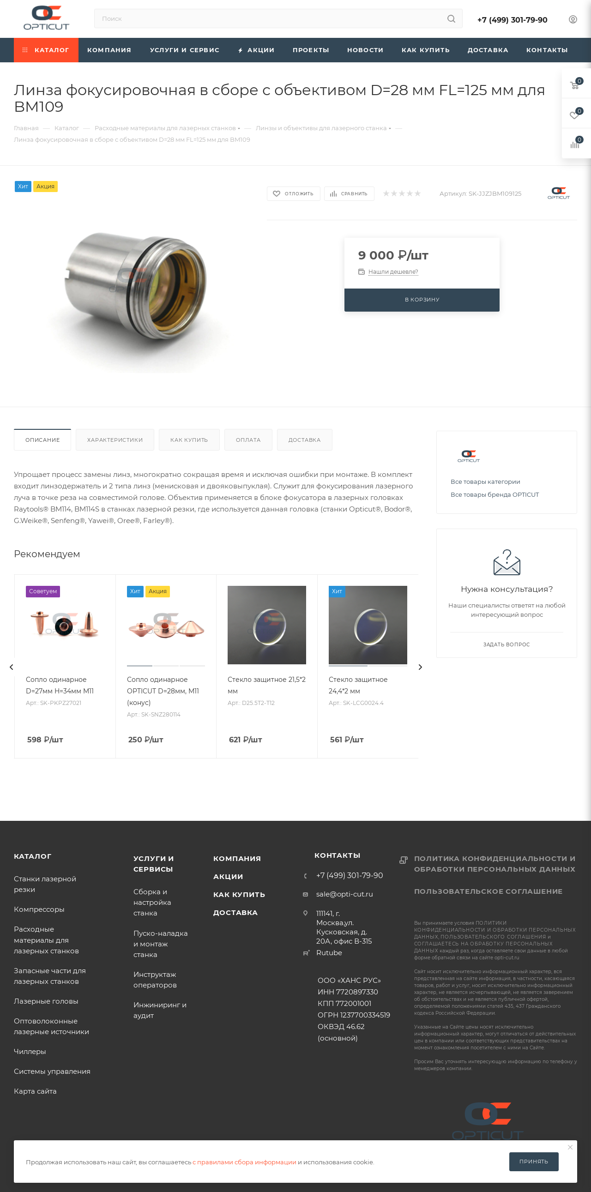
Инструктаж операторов (155, 979)
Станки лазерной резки (45, 884)
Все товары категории (485, 481)
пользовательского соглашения (493, 937)
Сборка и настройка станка (152, 902)
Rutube (329, 952)
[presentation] (11, 667)
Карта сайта (35, 1091)
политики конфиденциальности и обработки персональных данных (495, 930)
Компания (237, 858)
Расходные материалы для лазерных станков (46, 940)
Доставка (305, 440)
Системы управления (52, 1071)
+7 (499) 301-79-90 (512, 20)
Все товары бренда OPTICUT (495, 494)
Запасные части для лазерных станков (52, 976)
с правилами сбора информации (244, 1162)
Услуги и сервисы (153, 863)
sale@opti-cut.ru (344, 894)
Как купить (189, 440)
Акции (228, 876)
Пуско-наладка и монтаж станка (160, 944)
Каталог (33, 856)
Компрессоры (39, 909)
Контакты (337, 855)
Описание (42, 440)
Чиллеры (30, 1051)
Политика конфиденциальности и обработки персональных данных (495, 863)
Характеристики (115, 440)
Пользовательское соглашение (488, 891)
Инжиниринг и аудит (160, 1010)
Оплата (248, 440)
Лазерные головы (46, 1001)
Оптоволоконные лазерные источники (51, 1026)
